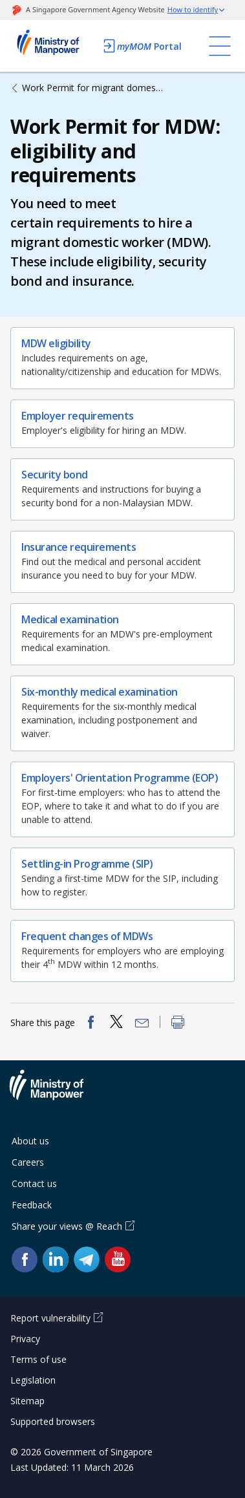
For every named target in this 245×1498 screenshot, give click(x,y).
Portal (141, 46)
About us (30, 1141)
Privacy (25, 1338)
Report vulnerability (50, 1318)
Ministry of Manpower (56, 1092)
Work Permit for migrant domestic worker (93, 87)
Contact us (34, 1183)
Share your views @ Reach (67, 1226)
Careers (28, 1162)
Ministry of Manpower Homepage (52, 46)
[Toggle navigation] (220, 46)
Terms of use (38, 1359)
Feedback (32, 1205)
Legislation (33, 1380)
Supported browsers (52, 1421)
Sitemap (27, 1401)
